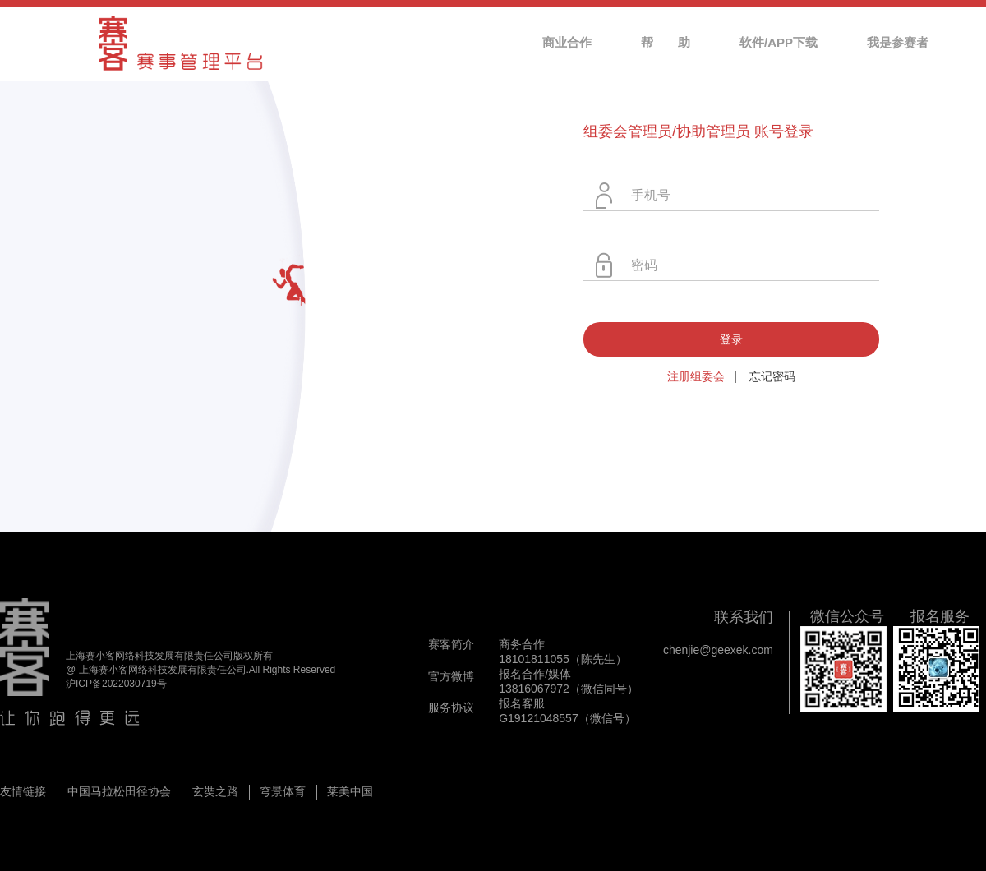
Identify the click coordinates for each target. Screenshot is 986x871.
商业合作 (567, 42)
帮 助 (665, 42)
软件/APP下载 (779, 42)
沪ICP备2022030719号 (116, 683)
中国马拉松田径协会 (119, 791)
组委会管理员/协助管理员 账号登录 (698, 131)
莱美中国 (350, 791)
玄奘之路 (215, 791)
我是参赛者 (897, 42)
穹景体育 (283, 791)
